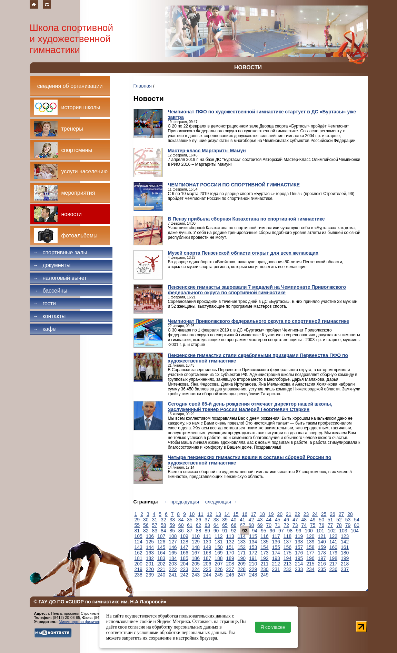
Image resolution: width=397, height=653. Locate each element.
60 (181, 525)
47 (295, 519)
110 (196, 536)
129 (196, 541)
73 (295, 525)
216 (322, 564)
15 (236, 514)
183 (161, 558)
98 (290, 530)
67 (242, 525)
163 (150, 552)
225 (207, 569)
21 (288, 514)
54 (356, 519)
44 (269, 519)
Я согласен (272, 627)
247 (242, 575)
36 (198, 519)
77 (330, 525)
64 (216, 525)
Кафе (44, 329)
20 (279, 514)
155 (276, 547)
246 (230, 575)
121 (322, 536)
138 (299, 541)
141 (333, 541)
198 (333, 558)
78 (339, 525)
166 (184, 552)
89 (207, 530)
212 (276, 564)
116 (264, 536)
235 (322, 569)
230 (264, 569)
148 (196, 547)
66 (234, 525)
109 (184, 536)
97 (281, 530)
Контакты (49, 316)
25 (324, 514)
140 (322, 541)
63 (207, 525)
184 (173, 558)
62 (198, 525)
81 (137, 530)
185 (184, 558)
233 (299, 569)
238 (138, 575)
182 (150, 558)
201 (150, 564)
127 (173, 541)
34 (181, 519)
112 (218, 536)
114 (242, 536)
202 (161, 564)
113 (230, 536)
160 (333, 547)
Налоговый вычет (60, 278)
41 (242, 519)
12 (209, 514)
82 (146, 530)
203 (173, 564)
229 (253, 569)
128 (184, 541)
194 (287, 558)
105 (138, 536)
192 (264, 558)
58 (163, 525)
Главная (142, 86)
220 (150, 569)
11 (201, 514)
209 (242, 564)
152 (242, 547)
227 (230, 569)
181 (138, 558)
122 (333, 536)
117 (276, 536)
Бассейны (50, 291)
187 (207, 558)
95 (263, 530)
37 (207, 519)
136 (276, 541)
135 (264, 541)
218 (345, 564)
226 (218, 569)
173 (264, 552)
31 (154, 519)
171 (242, 552)
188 (218, 558)
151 (230, 547)
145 (161, 547)
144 (150, 547)
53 (348, 519)
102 (332, 530)
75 (313, 525)
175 (287, 552)
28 (350, 514)
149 (207, 547)
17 (253, 514)
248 (253, 575)
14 (227, 514)
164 (161, 552)
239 (150, 575)
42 (251, 519)
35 (189, 519)
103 (343, 530)
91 (225, 530)
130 (207, 541)
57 (154, 525)
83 (154, 530)
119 (299, 536)
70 (269, 525)
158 (310, 547)
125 (150, 541)
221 (161, 569)
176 (299, 552)
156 (287, 547)
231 (276, 569)
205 (196, 564)
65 (225, 525)
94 (255, 530)
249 (264, 575)
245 (218, 575)
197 (322, 558)
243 (196, 575)
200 (138, 564)
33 (172, 519)
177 (310, 552)
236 (333, 569)
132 (230, 541)
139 (310, 541)
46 (286, 519)
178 (322, 552)
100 (309, 530)
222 (173, 569)
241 (173, 575)
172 (253, 552)
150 (218, 547)
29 (137, 519)
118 (287, 536)
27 (341, 514)
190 (242, 558)
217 (333, 564)
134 (253, 541)
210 (253, 564)
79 (348, 525)
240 (161, 575)
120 (310, 536)
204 (184, 564)
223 (184, 569)
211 (264, 564)
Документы (52, 265)
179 (333, 552)
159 (322, 547)
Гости (44, 303)
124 (138, 541)
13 (218, 514)
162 (138, 552)
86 (181, 530)
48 (304, 519)
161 (345, 547)
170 (230, 552)
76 (321, 525)
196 (310, 558)
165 (173, 552)
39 (225, 519)
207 (218, 564)
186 (196, 558)
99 (298, 530)
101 (320, 530)
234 (310, 569)
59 (172, 525)
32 (163, 519)
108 (173, 536)
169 (218, 552)
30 (146, 519)
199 (345, 558)
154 (264, 547)
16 (245, 514)
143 (138, 547)
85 (172, 530)
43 (260, 519)
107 (161, 536)
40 (234, 519)
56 (146, 525)
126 (161, 541)
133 (242, 541)
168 (207, 552)
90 (216, 530)
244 (207, 575)
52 (339, 519)
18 (262, 514)
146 (173, 547)
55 (137, 525)
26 (332, 514)
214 (299, 564)
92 (234, 530)
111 (207, 536)
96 (272, 530)
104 (355, 530)
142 (345, 541)
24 (315, 514)
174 (276, 552)
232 (287, 569)
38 (216, 519)
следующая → (220, 501)
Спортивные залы (60, 252)
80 (356, 525)
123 (345, 536)
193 (276, 558)
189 (230, 558)
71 (277, 525)
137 (287, 541)
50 (321, 519)
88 (198, 530)
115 (253, 536)
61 (189, 525)
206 (207, 564)
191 (253, 558)
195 (299, 558)
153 (253, 547)
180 (345, 552)
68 (251, 525)
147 (184, 547)
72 (286, 525)
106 (150, 536)
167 (196, 552)
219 (138, 569)
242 (184, 575)
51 (330, 519)
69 (260, 525)
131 (218, 541)
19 (271, 514)
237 (345, 569)
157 (299, 547)
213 (287, 564)
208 (230, 564)
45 (277, 519)
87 (189, 530)
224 (196, 569)
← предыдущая (182, 501)
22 (297, 514)
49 (313, 519)
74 (304, 525)
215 (310, 564)
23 (306, 514)
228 (242, 569)
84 (163, 530)
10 (192, 514)
